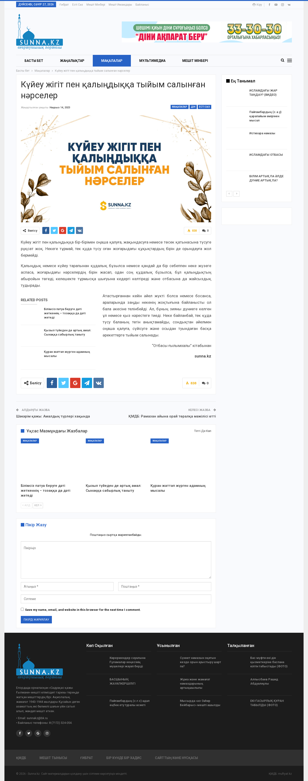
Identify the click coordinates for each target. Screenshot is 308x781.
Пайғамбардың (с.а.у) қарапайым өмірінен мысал (265, 116)
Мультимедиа (152, 61)
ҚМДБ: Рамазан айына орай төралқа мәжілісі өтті (172, 416)
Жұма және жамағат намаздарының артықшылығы (195, 683)
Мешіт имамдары (120, 4)
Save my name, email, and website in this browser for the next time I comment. (83, 609)
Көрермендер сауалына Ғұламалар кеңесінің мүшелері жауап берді (127, 662)
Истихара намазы (262, 133)
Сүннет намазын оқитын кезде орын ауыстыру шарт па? (200, 662)
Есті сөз (77, 4)
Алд (26, 505)
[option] (256, 139)
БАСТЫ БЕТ (34, 61)
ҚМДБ (21, 758)
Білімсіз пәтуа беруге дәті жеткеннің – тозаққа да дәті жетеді (65, 313)
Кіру (257, 4)
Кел (37, 505)
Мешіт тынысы (53, 758)
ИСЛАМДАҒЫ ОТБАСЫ (266, 154)
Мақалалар (111, 61)
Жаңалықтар (72, 61)
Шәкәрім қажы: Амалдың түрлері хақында (53, 416)
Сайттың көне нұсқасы (176, 758)
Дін (193, 107)
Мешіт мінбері (95, 4)
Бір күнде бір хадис (124, 758)
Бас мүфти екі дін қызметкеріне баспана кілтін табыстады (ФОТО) (268, 662)
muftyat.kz (285, 773)
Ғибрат (64, 4)
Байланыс (142, 4)
